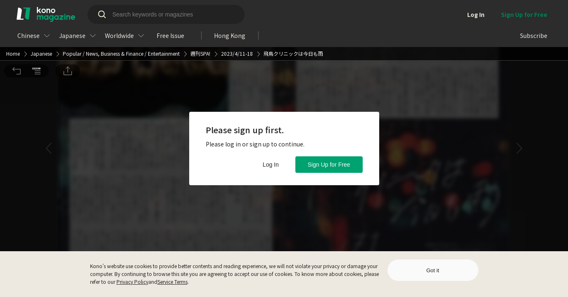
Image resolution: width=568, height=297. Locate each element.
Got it (432, 270)
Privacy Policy (132, 281)
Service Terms (172, 281)
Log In (271, 164)
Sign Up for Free (329, 164)
